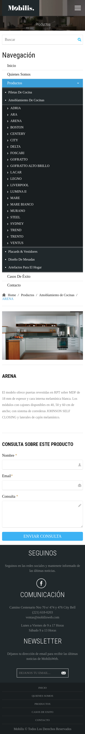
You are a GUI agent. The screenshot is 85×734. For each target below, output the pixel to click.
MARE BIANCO (22, 204)
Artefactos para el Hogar (25, 267)
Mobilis (19, 729)
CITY (14, 140)
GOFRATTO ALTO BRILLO (29, 166)
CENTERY (17, 133)
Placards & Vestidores (22, 251)
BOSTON (17, 127)
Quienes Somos (19, 74)
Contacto (14, 285)
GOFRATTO (19, 159)
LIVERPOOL (19, 185)
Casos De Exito (42, 711)
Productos (14, 83)
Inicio (11, 66)
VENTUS (16, 243)
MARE (15, 198)
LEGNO (16, 178)
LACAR (16, 172)
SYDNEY (17, 223)
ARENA (16, 121)
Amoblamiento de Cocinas (26, 100)
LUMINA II (18, 191)
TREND (15, 230)
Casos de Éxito (18, 276)
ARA (13, 114)
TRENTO (16, 236)
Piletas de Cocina (20, 92)
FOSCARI (17, 153)
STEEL (15, 217)
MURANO (17, 210)
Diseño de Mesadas (21, 259)
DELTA (15, 146)
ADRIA (15, 108)
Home (12, 295)
